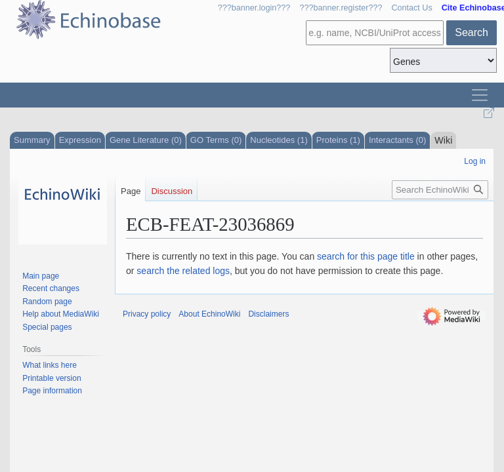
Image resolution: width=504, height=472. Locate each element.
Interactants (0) (397, 140)
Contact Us (411, 7)
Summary (32, 140)
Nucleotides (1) (278, 140)
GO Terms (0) (216, 140)
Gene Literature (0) (146, 140)
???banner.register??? (340, 7)
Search (471, 32)
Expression (80, 140)
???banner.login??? (254, 7)
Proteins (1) (338, 140)
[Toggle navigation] (479, 95)
